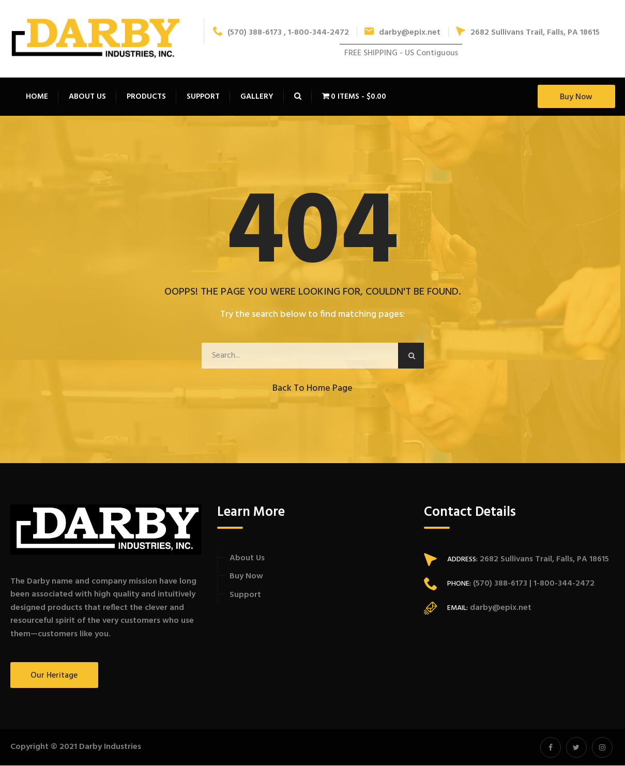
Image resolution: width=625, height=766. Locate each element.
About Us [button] (87, 97)
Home (37, 97)
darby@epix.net (402, 33)
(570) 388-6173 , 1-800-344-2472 (281, 33)
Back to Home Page (312, 388)
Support (245, 595)
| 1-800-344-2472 (560, 584)
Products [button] (146, 97)
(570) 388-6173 (499, 584)
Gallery (256, 97)
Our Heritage (54, 676)
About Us (247, 558)
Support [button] (203, 97)
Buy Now (576, 97)
